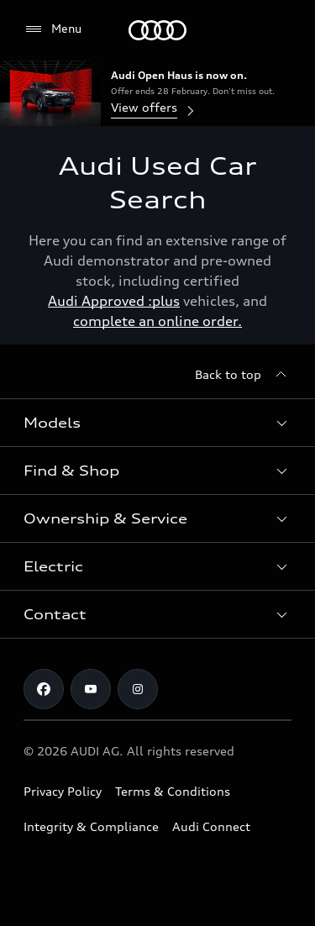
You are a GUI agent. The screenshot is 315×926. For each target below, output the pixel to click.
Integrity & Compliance (91, 826)
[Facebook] (44, 689)
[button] (157, 422)
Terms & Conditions (172, 791)
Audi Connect (211, 826)
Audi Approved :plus (114, 300)
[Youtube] (91, 689)
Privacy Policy (63, 791)
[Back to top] (243, 375)
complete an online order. (157, 321)
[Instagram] (138, 689)
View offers (154, 109)
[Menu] (157, 30)
